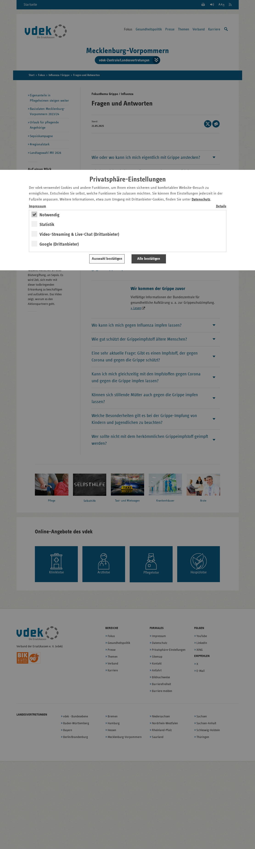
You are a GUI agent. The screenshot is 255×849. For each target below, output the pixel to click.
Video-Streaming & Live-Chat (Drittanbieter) (79, 234)
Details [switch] (221, 206)
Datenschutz (201, 199)
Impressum (37, 206)
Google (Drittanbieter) (59, 244)
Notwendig (49, 215)
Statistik (46, 224)
